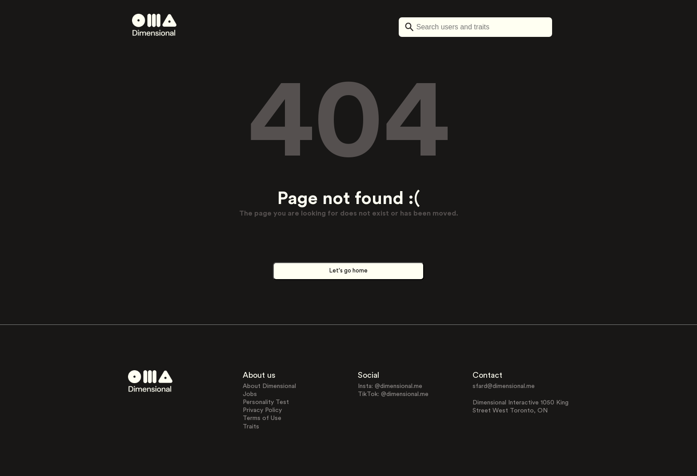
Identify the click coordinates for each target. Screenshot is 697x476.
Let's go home (348, 271)
